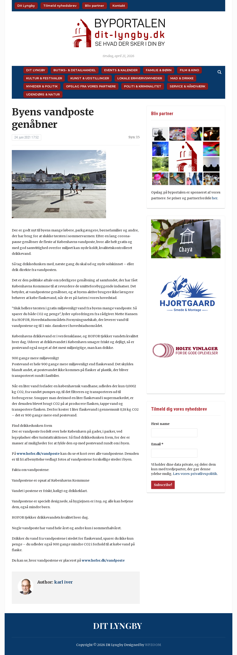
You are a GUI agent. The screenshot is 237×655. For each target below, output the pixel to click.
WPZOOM (153, 645)
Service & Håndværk (187, 86)
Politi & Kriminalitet (142, 86)
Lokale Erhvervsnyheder (139, 78)
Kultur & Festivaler (44, 78)
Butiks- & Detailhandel (74, 70)
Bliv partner (94, 5)
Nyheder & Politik (42, 86)
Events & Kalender (120, 70)
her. (215, 198)
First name (160, 424)
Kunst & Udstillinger (89, 78)
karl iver (63, 582)
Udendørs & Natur (43, 94)
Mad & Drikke (181, 78)
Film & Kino (189, 70)
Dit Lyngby (26, 5)
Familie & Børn (159, 70)
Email (157, 444)
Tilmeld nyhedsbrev (60, 5)
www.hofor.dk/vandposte (38, 454)
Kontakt (118, 5)
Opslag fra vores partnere (91, 86)
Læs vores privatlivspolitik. (194, 474)
